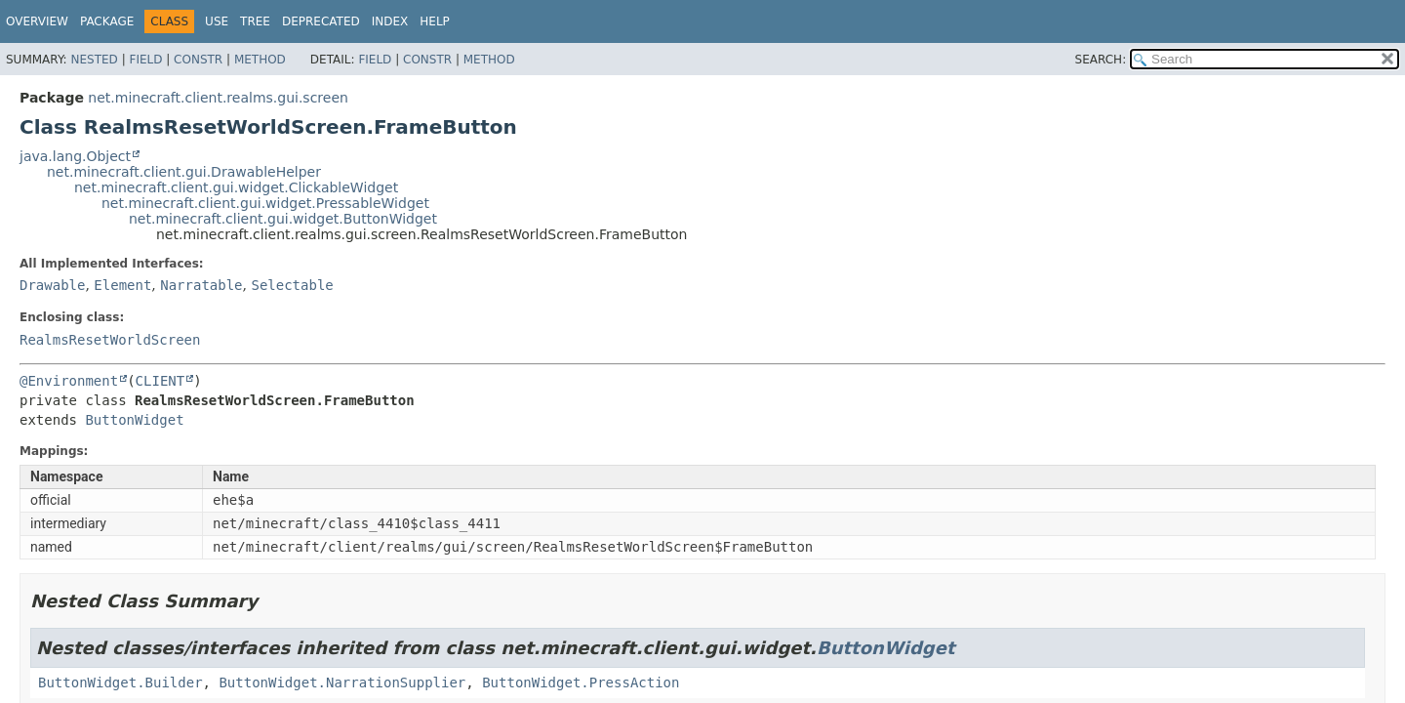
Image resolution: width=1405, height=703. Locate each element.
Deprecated (321, 21)
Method (260, 59)
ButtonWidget (134, 420)
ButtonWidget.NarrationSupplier (342, 682)
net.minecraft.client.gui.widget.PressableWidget (265, 203)
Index (390, 21)
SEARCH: (1101, 59)
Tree (255, 21)
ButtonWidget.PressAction (580, 682)
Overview (37, 21)
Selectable (292, 285)
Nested (93, 59)
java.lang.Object (75, 156)
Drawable (52, 285)
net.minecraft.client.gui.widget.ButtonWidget (283, 219)
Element (122, 285)
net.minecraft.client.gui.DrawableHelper (184, 172)
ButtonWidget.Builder (120, 682)
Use (216, 21)
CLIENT (160, 381)
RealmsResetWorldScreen (110, 340)
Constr (198, 59)
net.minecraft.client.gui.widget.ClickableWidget (236, 187)
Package (107, 21)
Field (145, 59)
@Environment (69, 381)
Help (435, 21)
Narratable (201, 285)
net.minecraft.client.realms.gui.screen (218, 97)
